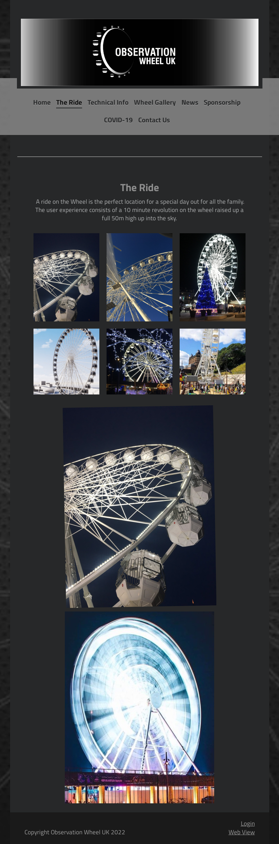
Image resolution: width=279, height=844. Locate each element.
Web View (242, 832)
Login (248, 823)
